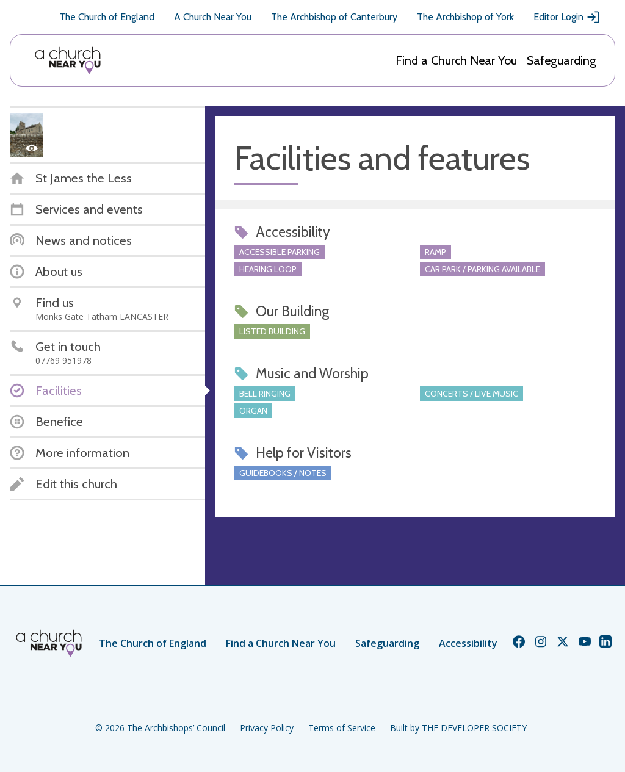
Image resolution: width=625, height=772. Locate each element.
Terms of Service (341, 728)
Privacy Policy (267, 728)
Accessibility (468, 643)
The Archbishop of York (465, 17)
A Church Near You (212, 17)
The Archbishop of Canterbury (334, 17)
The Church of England (106, 17)
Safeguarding (561, 60)
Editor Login (567, 17)
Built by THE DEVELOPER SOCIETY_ (460, 728)
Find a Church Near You (456, 60)
